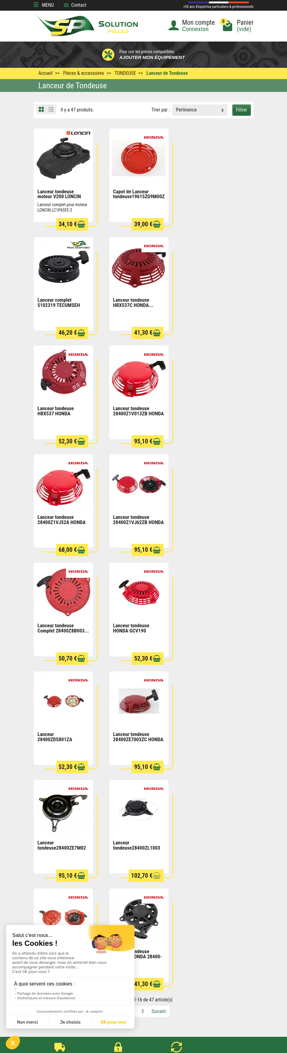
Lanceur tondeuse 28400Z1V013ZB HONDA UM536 (213, 305)
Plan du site (151, 962)
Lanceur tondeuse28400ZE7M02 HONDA (62, 629)
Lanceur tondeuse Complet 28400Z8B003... (214, 410)
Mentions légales (156, 953)
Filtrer (241, 110)
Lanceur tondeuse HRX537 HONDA (131, 302)
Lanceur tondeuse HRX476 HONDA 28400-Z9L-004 (62, 738)
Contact (75, 5)
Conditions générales (160, 945)
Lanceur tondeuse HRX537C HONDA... (58, 302)
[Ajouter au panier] (81, 224)
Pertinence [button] (186, 110)
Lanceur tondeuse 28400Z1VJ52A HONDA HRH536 (62, 413)
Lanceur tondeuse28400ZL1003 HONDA (136, 629)
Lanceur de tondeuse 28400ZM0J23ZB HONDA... (209, 629)
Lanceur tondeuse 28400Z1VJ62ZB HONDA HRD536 (138, 413)
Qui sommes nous (157, 970)
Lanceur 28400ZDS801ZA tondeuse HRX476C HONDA (132, 524)
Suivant (159, 793)
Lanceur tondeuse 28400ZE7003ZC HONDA (213, 519)
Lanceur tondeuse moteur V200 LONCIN (59, 193)
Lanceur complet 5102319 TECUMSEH (209, 193)
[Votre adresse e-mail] (143, 1003)
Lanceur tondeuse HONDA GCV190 (56, 519)
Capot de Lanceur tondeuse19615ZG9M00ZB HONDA (140, 196)
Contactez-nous (155, 978)
